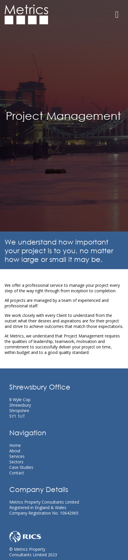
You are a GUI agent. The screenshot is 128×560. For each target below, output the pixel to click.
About (15, 450)
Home (15, 445)
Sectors (16, 461)
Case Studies (21, 467)
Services (17, 456)
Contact (16, 472)
